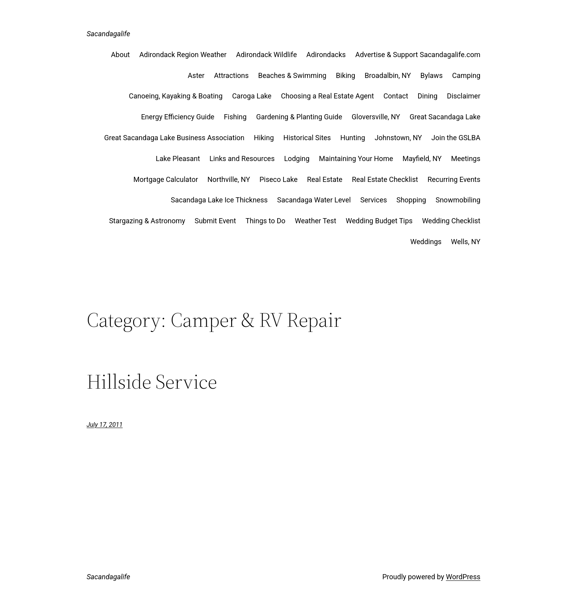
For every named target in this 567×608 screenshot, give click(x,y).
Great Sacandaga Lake (445, 117)
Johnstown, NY (398, 137)
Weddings (425, 241)
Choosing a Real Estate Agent (327, 96)
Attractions (231, 75)
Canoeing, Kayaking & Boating (175, 96)
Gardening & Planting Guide (299, 117)
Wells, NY (465, 241)
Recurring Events (454, 179)
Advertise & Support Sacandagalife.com (417, 54)
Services (373, 200)
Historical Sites (307, 137)
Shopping (411, 200)
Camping (466, 75)
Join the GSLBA (456, 137)
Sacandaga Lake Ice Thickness (219, 200)
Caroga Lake (251, 96)
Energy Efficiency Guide (177, 117)
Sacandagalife (108, 34)
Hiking (264, 137)
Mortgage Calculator (165, 179)
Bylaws (431, 75)
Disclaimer (463, 96)
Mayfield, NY (421, 158)
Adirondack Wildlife (266, 54)
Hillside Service (152, 381)
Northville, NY (229, 179)
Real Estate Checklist (385, 179)
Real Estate (325, 179)
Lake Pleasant (178, 158)
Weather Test (315, 221)
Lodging (296, 158)
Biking (345, 75)
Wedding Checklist (451, 221)
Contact (396, 96)
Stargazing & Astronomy (147, 221)
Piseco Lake (278, 179)
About (120, 54)
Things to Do (265, 221)
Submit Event (215, 221)
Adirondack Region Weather (183, 54)
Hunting (352, 137)
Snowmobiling (457, 200)
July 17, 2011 (104, 424)
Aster (196, 75)
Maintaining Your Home (356, 158)
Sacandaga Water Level (314, 200)
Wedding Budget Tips (379, 221)
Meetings (465, 158)
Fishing (235, 117)
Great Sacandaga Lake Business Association (174, 137)
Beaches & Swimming (292, 75)
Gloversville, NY (376, 117)
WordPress (463, 577)
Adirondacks (326, 54)
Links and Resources (242, 158)
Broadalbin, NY (388, 75)
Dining (428, 96)
